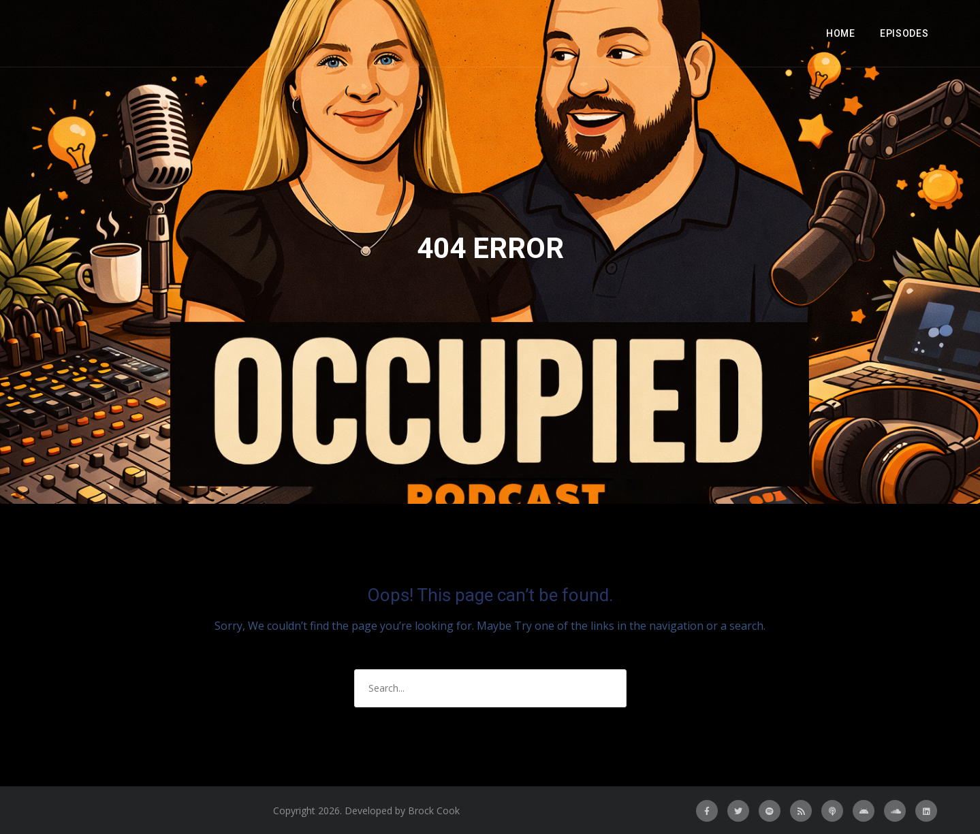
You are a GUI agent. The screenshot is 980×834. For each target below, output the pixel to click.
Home (840, 33)
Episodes (904, 33)
